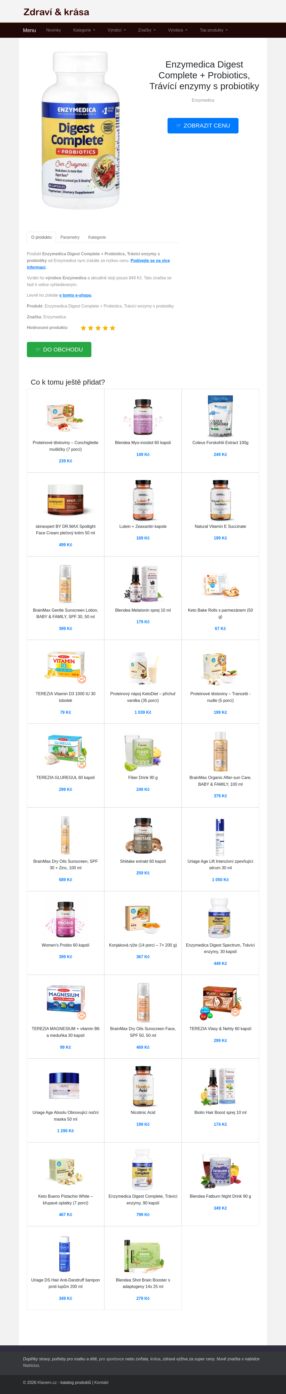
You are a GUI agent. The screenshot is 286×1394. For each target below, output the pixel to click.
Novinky (53, 30)
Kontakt (101, 1382)
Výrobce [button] (176, 30)
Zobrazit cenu (207, 125)
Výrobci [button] (115, 30)
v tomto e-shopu (75, 295)
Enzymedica (203, 100)
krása (155, 1359)
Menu (29, 30)
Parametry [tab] (70, 237)
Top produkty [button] (212, 30)
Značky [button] (145, 30)
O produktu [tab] (41, 237)
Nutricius (31, 1365)
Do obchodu (63, 349)
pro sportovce (111, 1359)
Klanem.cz (47, 1382)
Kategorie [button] (82, 30)
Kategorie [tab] (97, 237)
